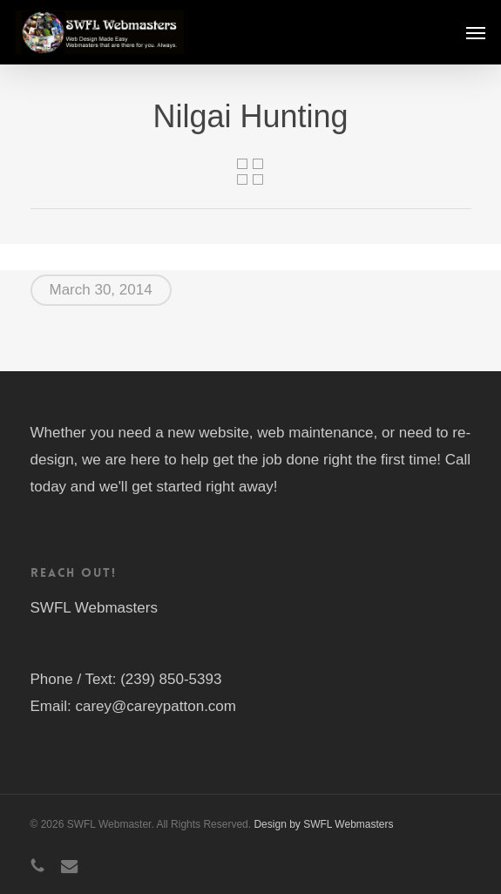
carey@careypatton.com (155, 706)
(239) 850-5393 (170, 679)
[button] (475, 32)
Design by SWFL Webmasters (323, 824)
